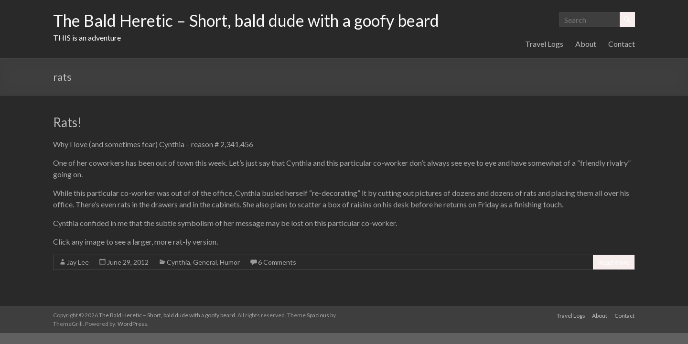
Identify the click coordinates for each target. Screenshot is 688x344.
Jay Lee (78, 262)
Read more (614, 262)
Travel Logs (544, 43)
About (585, 43)
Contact (621, 43)
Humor (230, 262)
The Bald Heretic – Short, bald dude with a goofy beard (258, 20)
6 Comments (277, 262)
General (205, 262)
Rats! (67, 122)
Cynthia (178, 262)
